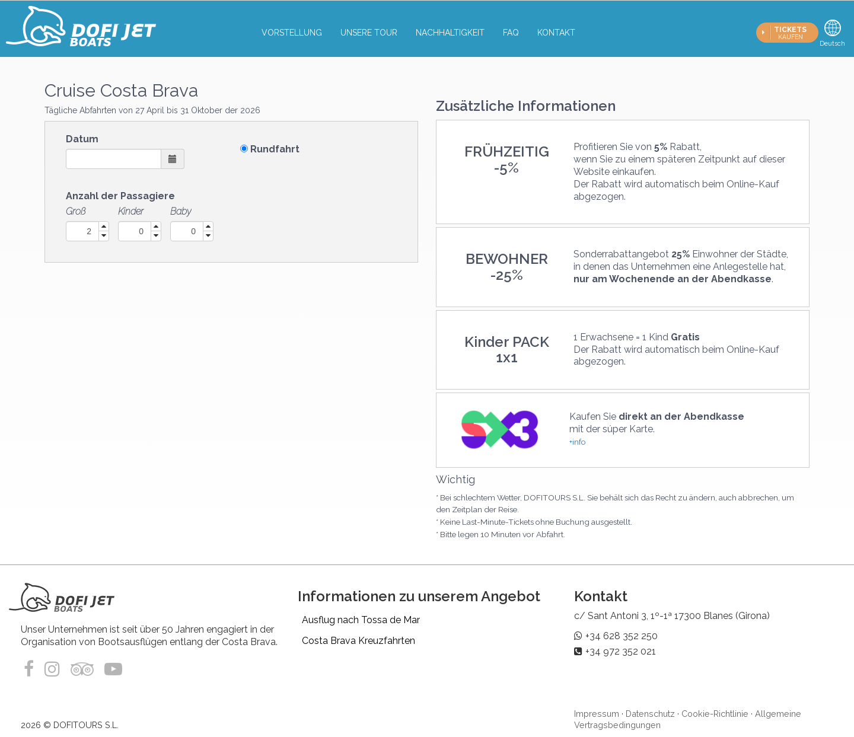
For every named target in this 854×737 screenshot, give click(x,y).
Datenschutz (650, 714)
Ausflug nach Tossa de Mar (361, 620)
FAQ (511, 32)
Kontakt (556, 32)
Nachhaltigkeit (450, 32)
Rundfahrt (274, 149)
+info (577, 441)
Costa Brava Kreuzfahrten (358, 640)
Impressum (596, 714)
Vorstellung (292, 32)
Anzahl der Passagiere (120, 196)
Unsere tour (368, 32)
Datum (82, 139)
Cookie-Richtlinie (714, 714)
